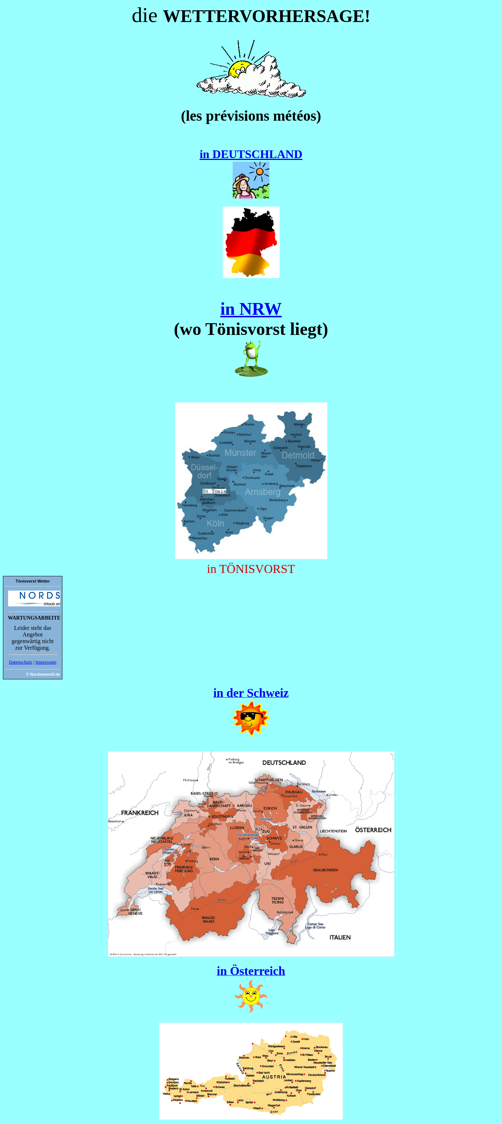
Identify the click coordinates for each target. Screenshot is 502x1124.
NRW (260, 308)
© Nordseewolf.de (43, 674)
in (229, 308)
